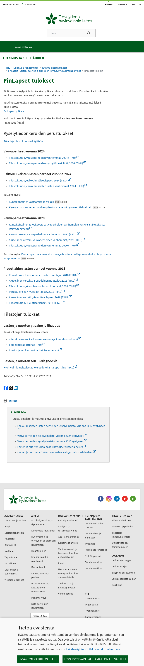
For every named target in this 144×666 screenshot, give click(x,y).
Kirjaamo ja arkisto (68, 542)
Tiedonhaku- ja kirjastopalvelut (66, 585)
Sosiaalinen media (14, 532)
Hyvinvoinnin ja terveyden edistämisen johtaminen (43, 540)
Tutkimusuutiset (94, 562)
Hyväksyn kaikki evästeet (38, 659)
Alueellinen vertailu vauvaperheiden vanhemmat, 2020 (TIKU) (47, 240)
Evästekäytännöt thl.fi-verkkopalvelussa (93, 649)
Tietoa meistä (92, 598)
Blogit (7, 526)
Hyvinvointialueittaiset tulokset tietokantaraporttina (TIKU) (40, 367)
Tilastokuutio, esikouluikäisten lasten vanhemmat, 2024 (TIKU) (48, 186)
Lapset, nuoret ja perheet (40, 575)
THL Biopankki (92, 556)
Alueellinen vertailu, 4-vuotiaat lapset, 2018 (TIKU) (40, 297)
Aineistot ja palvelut (122, 526)
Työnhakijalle (92, 610)
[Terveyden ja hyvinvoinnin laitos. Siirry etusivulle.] (43, 499)
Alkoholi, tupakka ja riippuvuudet (41, 522)
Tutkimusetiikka (93, 568)
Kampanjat (10, 545)
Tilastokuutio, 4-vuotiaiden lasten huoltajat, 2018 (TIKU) (44, 286)
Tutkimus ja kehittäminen (26, 67)
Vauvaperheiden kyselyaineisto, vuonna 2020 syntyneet (52, 441)
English (136, 4)
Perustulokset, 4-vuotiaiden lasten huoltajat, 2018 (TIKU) (44, 275)
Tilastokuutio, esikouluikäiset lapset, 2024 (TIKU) (40, 180)
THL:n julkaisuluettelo (124, 572)
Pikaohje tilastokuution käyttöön (23, 141)
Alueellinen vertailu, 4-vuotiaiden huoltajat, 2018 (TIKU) (43, 280)
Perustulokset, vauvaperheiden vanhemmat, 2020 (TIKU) (44, 234)
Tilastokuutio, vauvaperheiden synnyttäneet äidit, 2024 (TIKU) (47, 163)
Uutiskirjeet (10, 563)
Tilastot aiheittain (121, 520)
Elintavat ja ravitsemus (43, 530)
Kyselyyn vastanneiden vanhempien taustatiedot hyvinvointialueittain (57, 207)
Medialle (30, 4)
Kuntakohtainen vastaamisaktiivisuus (38, 201)
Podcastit (9, 538)
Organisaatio (92, 604)
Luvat (61, 563)
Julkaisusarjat (119, 566)
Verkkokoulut (65, 593)
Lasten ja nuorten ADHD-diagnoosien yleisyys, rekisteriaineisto (56, 452)
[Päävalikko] (72, 46)
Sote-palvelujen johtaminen (39, 605)
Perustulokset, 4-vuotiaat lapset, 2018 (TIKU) (37, 291)
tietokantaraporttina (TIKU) (27, 344)
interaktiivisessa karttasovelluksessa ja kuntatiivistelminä (45, 339)
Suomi (108, 4)
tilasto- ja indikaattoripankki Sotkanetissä (35, 350)
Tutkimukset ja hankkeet (54, 67)
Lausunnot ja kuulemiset (11, 571)
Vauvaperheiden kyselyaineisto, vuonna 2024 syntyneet (52, 435)
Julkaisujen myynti (122, 560)
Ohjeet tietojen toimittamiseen (120, 544)
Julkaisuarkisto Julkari (124, 578)
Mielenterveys (38, 597)
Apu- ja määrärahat (68, 536)
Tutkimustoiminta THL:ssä (94, 525)
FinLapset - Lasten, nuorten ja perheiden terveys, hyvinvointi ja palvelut (44, 70)
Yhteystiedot (11, 4)
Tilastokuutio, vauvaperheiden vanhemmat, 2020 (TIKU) (44, 245)
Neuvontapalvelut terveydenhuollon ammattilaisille (68, 573)
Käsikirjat (117, 584)
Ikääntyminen (38, 550)
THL (8, 67)
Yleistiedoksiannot (14, 579)
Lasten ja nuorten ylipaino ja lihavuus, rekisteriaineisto (51, 447)
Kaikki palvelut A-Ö (68, 520)
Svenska (122, 4)
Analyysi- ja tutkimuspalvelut (67, 528)
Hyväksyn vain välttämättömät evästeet (95, 659)
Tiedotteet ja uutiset (15, 520)
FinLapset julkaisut (15, 111)
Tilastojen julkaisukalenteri (121, 534)
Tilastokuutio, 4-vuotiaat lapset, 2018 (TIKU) (36, 303)
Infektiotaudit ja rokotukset (39, 558)
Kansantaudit (38, 567)
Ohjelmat (90, 543)
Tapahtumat (11, 557)
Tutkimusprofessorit (96, 549)
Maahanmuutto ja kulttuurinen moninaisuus (40, 587)
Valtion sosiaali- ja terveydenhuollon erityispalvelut (68, 553)
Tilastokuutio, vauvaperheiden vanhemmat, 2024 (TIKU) (44, 157)
